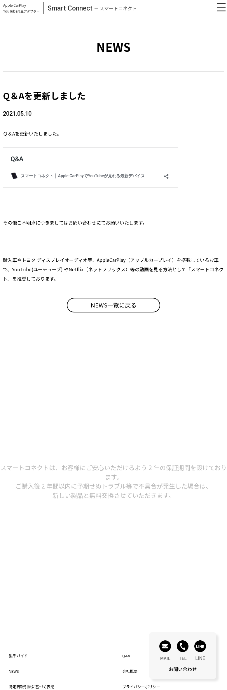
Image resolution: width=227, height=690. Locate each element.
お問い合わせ (82, 222)
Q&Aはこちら (169, 611)
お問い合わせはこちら (58, 611)
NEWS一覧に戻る (114, 305)
